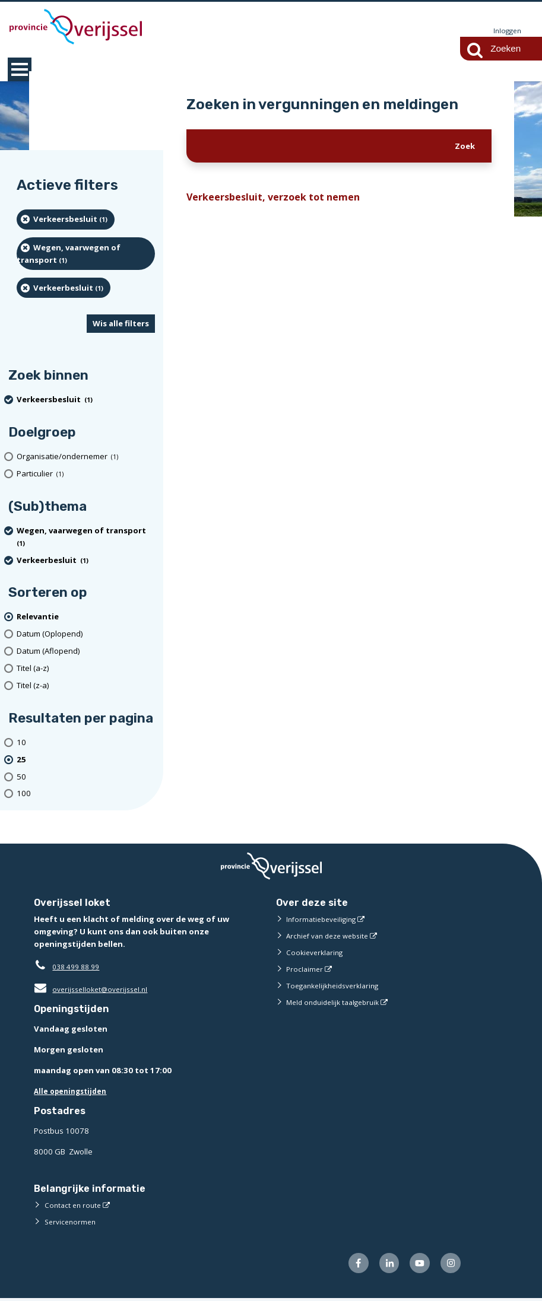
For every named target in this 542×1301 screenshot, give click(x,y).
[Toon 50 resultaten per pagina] (86, 777)
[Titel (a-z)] (86, 668)
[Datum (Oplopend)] (86, 634)
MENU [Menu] (19, 70)
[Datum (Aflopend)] (86, 651)
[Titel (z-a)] (86, 686)
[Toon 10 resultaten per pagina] (86, 743)
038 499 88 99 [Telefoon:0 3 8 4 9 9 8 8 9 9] (78, 967)
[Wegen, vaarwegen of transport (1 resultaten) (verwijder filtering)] (86, 254)
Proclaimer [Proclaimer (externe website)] (305, 969)
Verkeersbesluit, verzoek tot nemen (281, 199)
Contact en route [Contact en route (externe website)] (74, 1205)
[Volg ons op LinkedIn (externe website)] (382, 1265)
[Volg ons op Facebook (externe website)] (348, 1265)
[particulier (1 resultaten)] (86, 474)
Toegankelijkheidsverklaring (337, 986)
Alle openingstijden (73, 1091)
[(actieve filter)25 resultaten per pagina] (86, 760)
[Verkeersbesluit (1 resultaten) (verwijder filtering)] (66, 220)
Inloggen (505, 31)
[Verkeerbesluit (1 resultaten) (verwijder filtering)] (63, 288)
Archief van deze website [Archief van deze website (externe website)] (332, 936)
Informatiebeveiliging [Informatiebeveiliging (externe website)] (324, 919)
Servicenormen (72, 1222)
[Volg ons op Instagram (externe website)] (449, 1265)
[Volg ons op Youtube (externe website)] (415, 1265)
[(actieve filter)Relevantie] (86, 617)
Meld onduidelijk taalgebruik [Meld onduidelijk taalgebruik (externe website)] (337, 1002)
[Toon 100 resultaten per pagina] (86, 794)
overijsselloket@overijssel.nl (95, 989)
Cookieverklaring (316, 952)
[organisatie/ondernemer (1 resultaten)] (86, 457)
